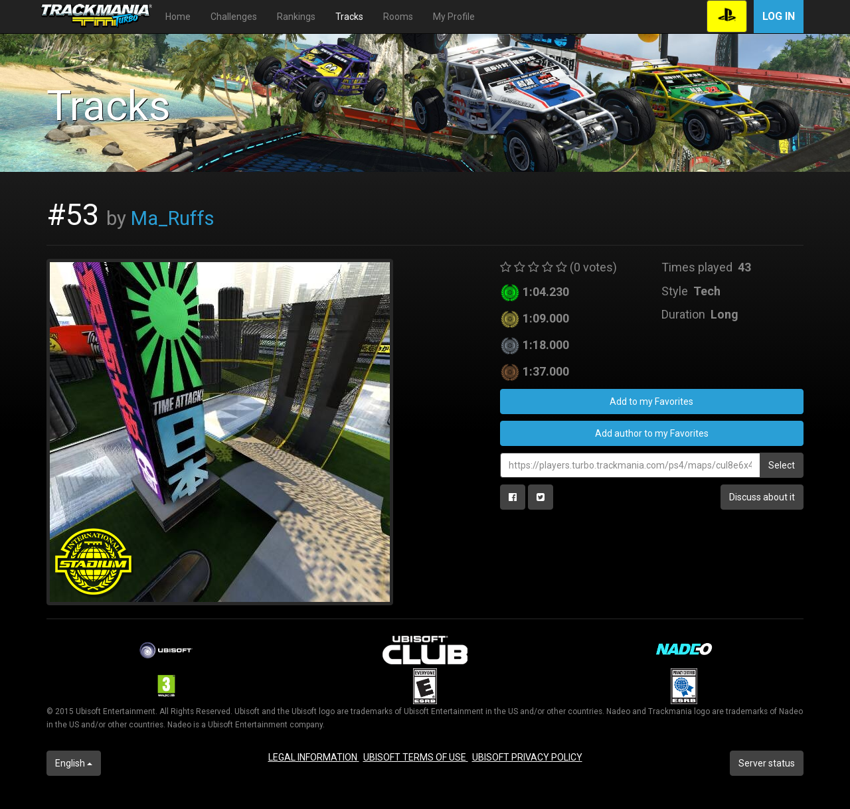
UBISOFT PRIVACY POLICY (527, 757)
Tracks (349, 16)
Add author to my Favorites (652, 433)
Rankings (296, 16)
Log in (778, 16)
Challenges (234, 16)
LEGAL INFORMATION (313, 757)
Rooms (398, 16)
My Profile (454, 16)
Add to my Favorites (651, 401)
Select (781, 465)
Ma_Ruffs (172, 218)
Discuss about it (762, 497)
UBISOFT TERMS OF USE (415, 757)
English (73, 763)
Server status (766, 763)
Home (178, 16)
